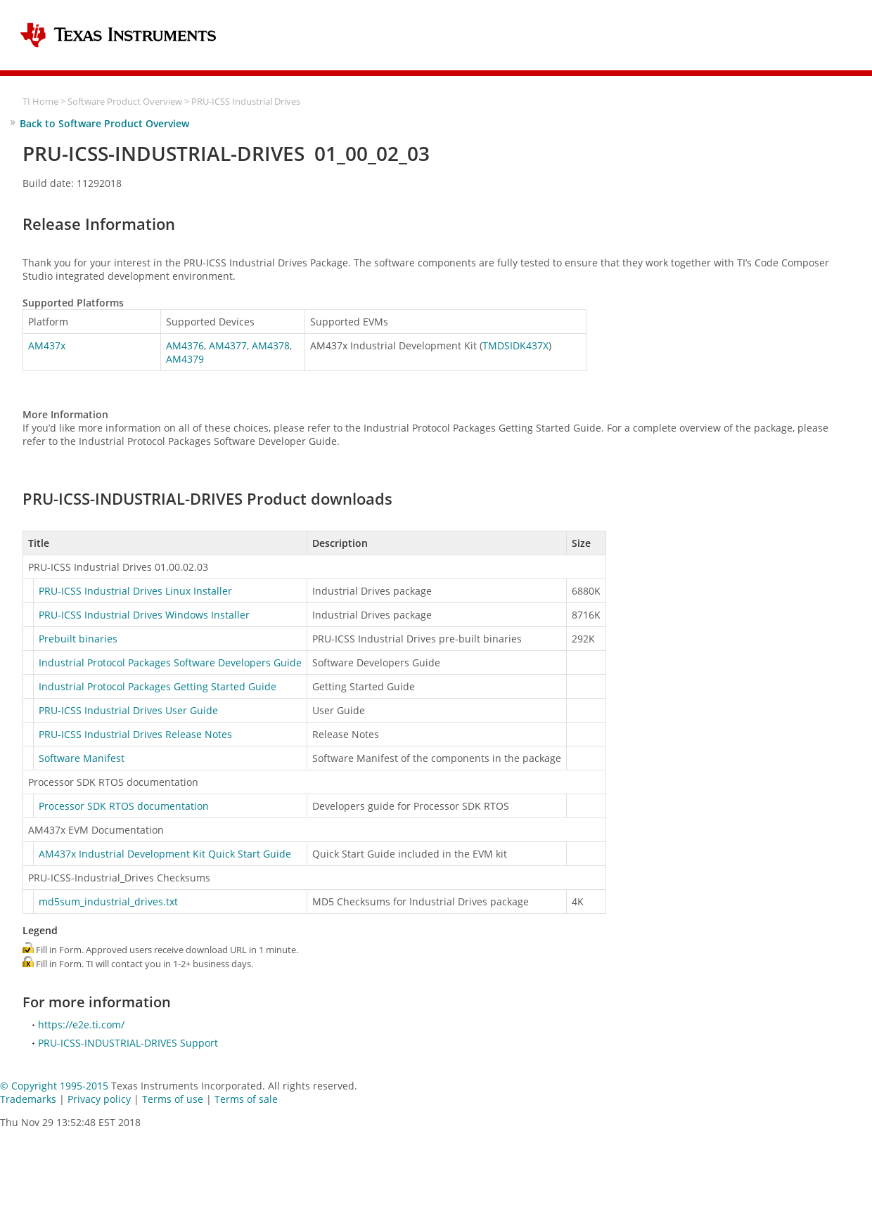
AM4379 (185, 359)
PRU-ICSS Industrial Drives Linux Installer (135, 590)
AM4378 (271, 345)
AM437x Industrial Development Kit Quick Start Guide (165, 853)
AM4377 (228, 345)
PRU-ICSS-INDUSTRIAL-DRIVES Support (128, 1042)
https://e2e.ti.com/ (81, 1024)
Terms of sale (246, 1099)
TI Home (40, 102)
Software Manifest (81, 758)
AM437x (46, 345)
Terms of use (172, 1099)
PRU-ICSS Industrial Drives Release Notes (135, 734)
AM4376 (185, 345)
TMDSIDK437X (515, 345)
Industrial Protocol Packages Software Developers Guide (170, 662)
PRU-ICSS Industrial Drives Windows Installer (144, 614)
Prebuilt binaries (78, 638)
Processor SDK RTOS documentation (124, 806)
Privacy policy (99, 1099)
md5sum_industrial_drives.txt (108, 901)
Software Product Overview (125, 102)
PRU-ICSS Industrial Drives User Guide (128, 710)
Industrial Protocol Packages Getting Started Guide (157, 686)
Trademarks (28, 1099)
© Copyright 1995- (54, 1085)
